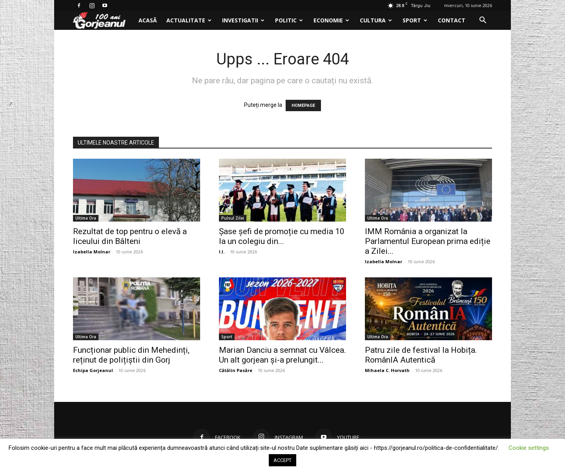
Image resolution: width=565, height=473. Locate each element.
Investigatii (243, 20)
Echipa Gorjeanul (93, 370)
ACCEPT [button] (282, 460)
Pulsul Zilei (232, 218)
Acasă (148, 20)
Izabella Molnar (91, 252)
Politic (289, 20)
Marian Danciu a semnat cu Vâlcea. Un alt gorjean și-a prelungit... (282, 355)
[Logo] (103, 20)
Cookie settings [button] (528, 447)
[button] (482, 21)
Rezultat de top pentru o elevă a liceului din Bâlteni (130, 236)
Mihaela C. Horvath (387, 370)
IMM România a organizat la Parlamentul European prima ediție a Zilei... (427, 241)
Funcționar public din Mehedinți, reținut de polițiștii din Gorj (131, 355)
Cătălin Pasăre (235, 370)
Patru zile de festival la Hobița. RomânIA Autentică (421, 355)
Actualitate (188, 20)
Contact (451, 20)
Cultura (376, 20)
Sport (415, 20)
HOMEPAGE (303, 105)
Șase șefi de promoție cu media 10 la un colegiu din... (281, 236)
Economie (331, 20)
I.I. (221, 252)
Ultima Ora (85, 218)
